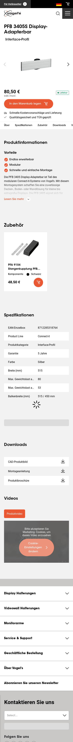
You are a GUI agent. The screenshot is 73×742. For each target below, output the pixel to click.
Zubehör (42, 125)
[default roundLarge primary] (38, 282)
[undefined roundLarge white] (68, 64)
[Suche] (59, 4)
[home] (12, 13)
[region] (36, 64)
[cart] (68, 4)
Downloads (59, 125)
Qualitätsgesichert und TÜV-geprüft (30, 117)
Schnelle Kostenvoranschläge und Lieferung (35, 112)
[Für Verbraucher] (15, 4)
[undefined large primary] (36, 547)
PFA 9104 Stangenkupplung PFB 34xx (23, 269)
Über (7, 125)
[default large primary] (28, 104)
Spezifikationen (23, 125)
